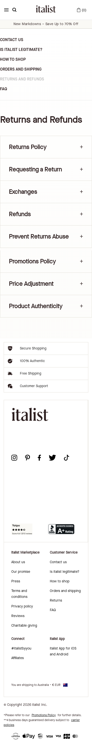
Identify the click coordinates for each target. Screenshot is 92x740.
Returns (56, 600)
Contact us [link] (11, 39)
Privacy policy (22, 606)
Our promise (20, 571)
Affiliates (17, 658)
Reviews (18, 616)
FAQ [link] (3, 88)
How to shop (59, 581)
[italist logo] (46, 10)
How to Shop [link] (13, 59)
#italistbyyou (21, 648)
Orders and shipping (65, 591)
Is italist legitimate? (64, 571)
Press (15, 581)
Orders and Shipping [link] (20, 69)
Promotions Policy (44, 715)
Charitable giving (24, 625)
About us (18, 562)
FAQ (53, 610)
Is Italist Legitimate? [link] (21, 49)
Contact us (58, 562)
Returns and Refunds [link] (22, 79)
